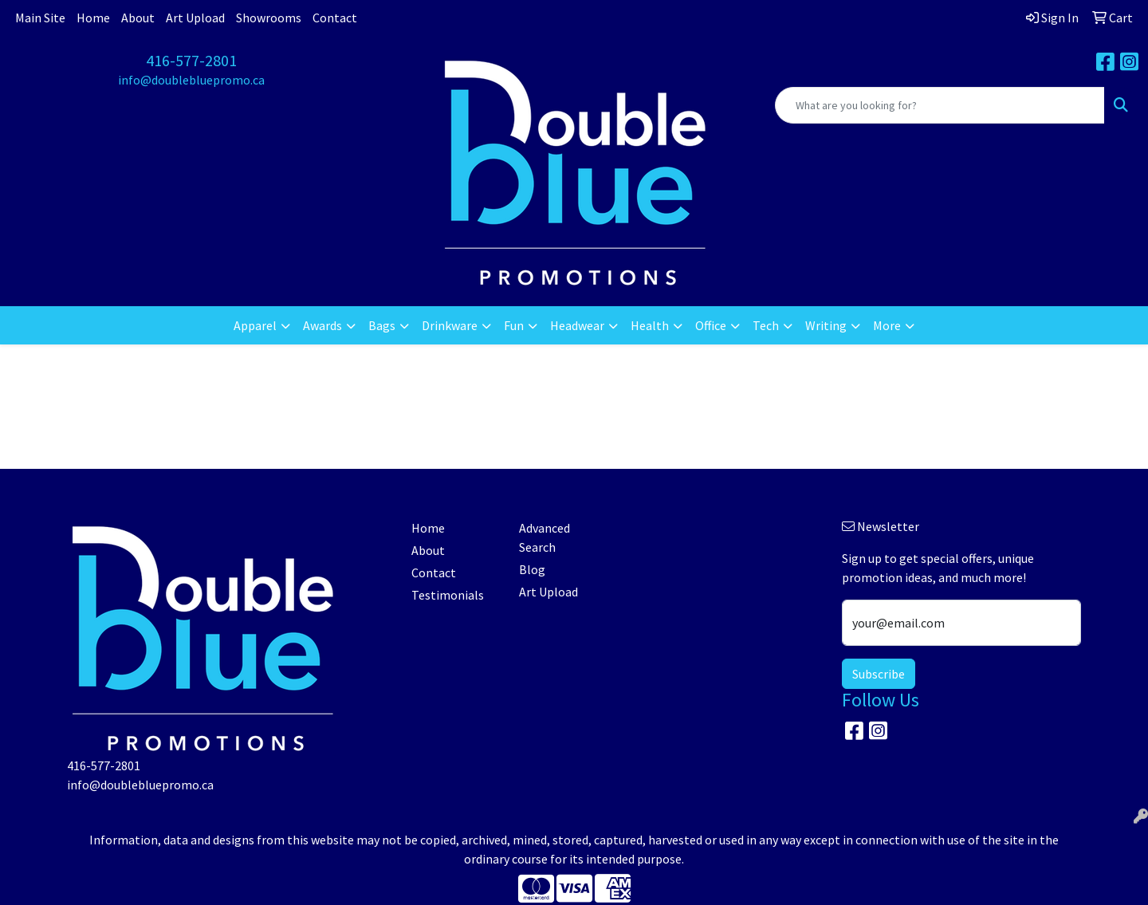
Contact (335, 18)
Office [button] (710, 325)
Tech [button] (766, 325)
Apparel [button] (255, 325)
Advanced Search (544, 537)
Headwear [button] (577, 325)
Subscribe (878, 674)
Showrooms (268, 18)
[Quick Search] (940, 105)
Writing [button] (826, 325)
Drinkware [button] (450, 325)
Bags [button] (381, 325)
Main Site (40, 18)
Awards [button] (322, 325)
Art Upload (195, 18)
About (138, 18)
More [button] (887, 325)
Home (93, 18)
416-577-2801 (191, 60)
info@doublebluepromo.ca (191, 80)
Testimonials (447, 595)
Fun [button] (514, 325)
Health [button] (650, 325)
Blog (532, 569)
